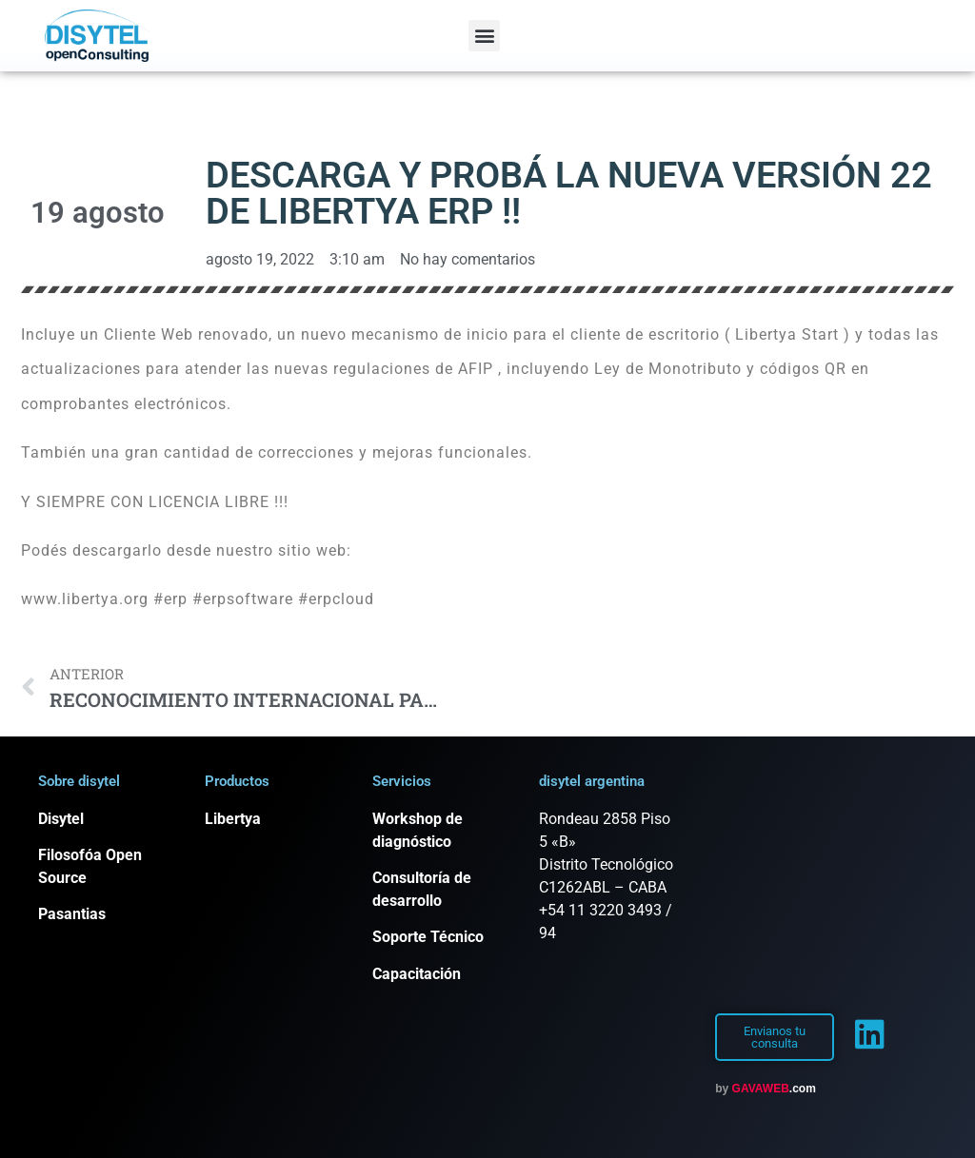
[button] (484, 35)
